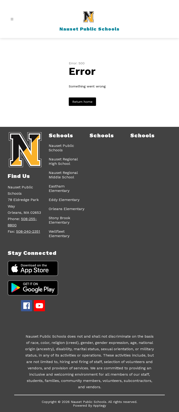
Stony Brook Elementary (59, 220)
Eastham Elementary (59, 188)
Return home (82, 102)
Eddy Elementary (64, 199)
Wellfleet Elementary (59, 233)
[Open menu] (12, 19)
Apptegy (99, 405)
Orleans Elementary (66, 209)
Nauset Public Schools (61, 147)
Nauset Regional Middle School (63, 174)
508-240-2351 (28, 231)
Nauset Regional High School (63, 161)
